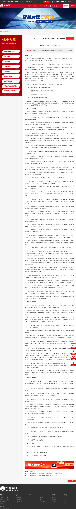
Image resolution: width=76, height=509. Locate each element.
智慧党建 (10, 1)
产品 (35, 6)
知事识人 (32, 1)
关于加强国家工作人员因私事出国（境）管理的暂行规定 (44, 475)
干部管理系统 (7, 61)
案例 (47, 6)
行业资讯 (30, 499)
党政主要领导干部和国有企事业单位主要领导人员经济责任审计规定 (47, 473)
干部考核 (21, 1)
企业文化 (64, 499)
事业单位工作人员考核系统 (10, 86)
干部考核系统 (7, 66)
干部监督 (26, 1)
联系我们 (64, 504)
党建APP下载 (19, 503)
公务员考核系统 (8, 81)
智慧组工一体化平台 (9, 51)
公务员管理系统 (8, 76)
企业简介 (64, 497)
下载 (70, 38)
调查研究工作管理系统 (9, 91)
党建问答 (54, 497)
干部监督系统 (7, 71)
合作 (59, 6)
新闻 (53, 6)
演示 (41, 6)
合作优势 (41, 497)
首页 (29, 6)
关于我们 (72, 6)
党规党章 (6, 31)
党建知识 (54, 499)
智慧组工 (5, 1)
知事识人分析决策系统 (4, 499)
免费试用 (46, 1)
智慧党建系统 (7, 56)
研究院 (65, 6)
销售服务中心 (42, 501)
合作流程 (41, 499)
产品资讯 (30, 497)
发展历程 (64, 501)
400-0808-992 (59, 2)
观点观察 (54, 501)
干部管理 (16, 1)
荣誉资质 (64, 503)
